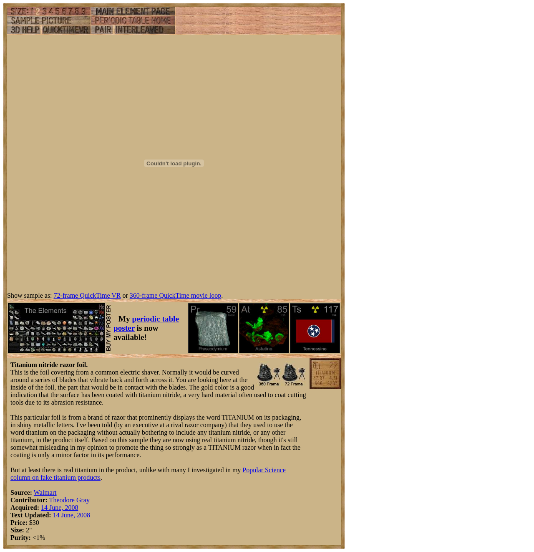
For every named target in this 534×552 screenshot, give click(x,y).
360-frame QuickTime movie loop (175, 295)
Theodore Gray (69, 500)
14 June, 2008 (59, 507)
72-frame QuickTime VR (87, 295)
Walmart (45, 492)
